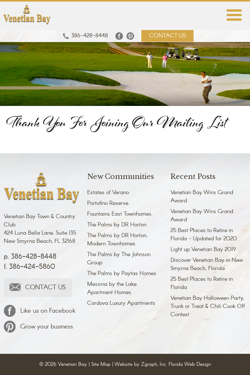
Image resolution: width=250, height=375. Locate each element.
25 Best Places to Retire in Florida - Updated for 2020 (203, 234)
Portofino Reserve (107, 203)
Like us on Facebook (39, 311)
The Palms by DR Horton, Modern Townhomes (117, 239)
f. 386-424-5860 (29, 267)
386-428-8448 (85, 36)
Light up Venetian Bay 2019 (203, 249)
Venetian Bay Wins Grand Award (201, 196)
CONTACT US (167, 36)
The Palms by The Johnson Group (119, 258)
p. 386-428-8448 (30, 257)
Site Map (101, 364)
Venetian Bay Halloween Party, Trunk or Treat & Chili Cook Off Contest (207, 306)
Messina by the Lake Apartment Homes (112, 288)
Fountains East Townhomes (119, 214)
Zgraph (149, 364)
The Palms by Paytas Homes (121, 273)
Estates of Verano (108, 192)
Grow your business (38, 327)
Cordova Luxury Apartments (121, 303)
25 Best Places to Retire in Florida (201, 283)
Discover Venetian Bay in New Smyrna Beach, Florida (206, 264)
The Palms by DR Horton (116, 225)
